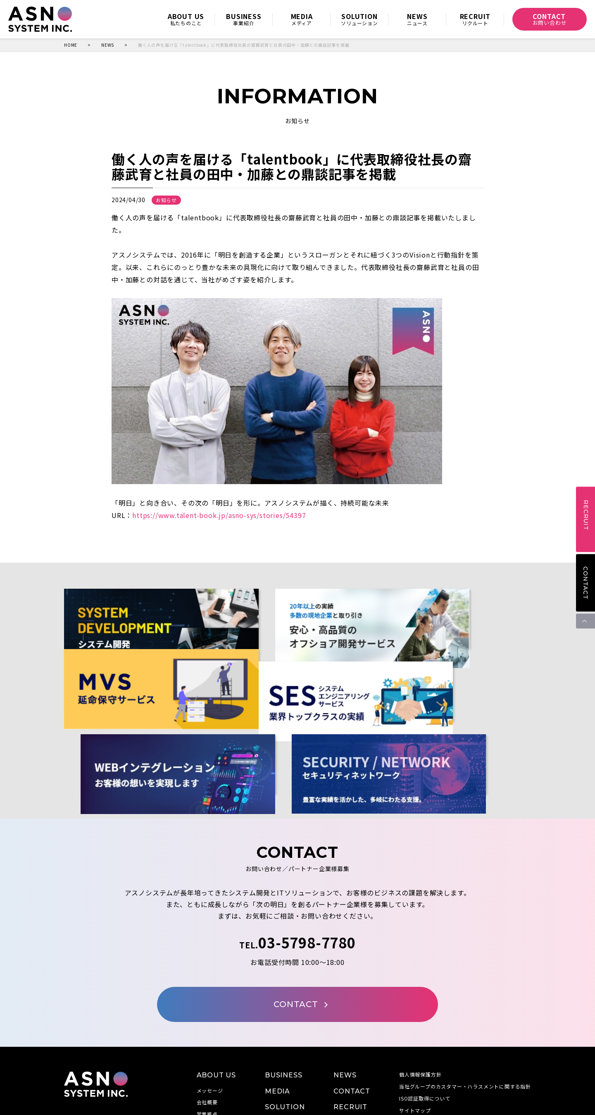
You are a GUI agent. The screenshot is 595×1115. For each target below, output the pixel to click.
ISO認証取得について (424, 1027)
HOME (70, 45)
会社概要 (207, 1031)
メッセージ (210, 1019)
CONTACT (585, 582)
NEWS (107, 45)
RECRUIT (350, 1037)
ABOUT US (216, 1005)
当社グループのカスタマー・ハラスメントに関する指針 (465, 1015)
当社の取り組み (215, 1055)
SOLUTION (285, 1037)
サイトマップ (415, 1039)
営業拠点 (207, 1043)
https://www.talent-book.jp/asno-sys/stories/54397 (219, 515)
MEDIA (277, 1020)
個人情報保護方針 (420, 1004)
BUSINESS (283, 1005)
